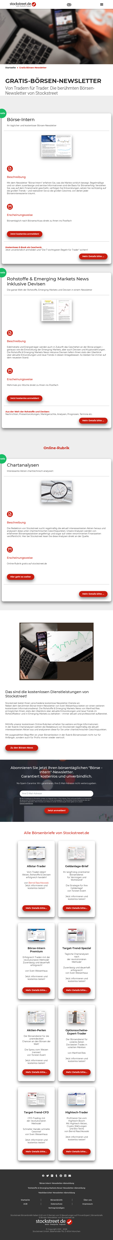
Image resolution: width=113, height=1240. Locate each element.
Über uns (88, 1200)
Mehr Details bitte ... (93, 256)
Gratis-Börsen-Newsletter (32, 67)
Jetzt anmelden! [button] (56, 810)
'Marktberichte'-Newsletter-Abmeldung (56, 1193)
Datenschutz (56, 1204)
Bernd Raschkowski (39, 882)
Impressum (87, 1204)
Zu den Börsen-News (21, 747)
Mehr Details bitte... (36, 908)
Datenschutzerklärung (26, 803)
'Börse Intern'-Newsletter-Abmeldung (56, 1183)
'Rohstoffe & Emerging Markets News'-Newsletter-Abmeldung (56, 1188)
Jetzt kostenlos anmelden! (24, 234)
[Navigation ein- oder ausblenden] (101, 4)
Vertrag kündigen (56, 1208)
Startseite (10, 67)
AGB (25, 1204)
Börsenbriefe (56, 1200)
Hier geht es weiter (20, 576)
